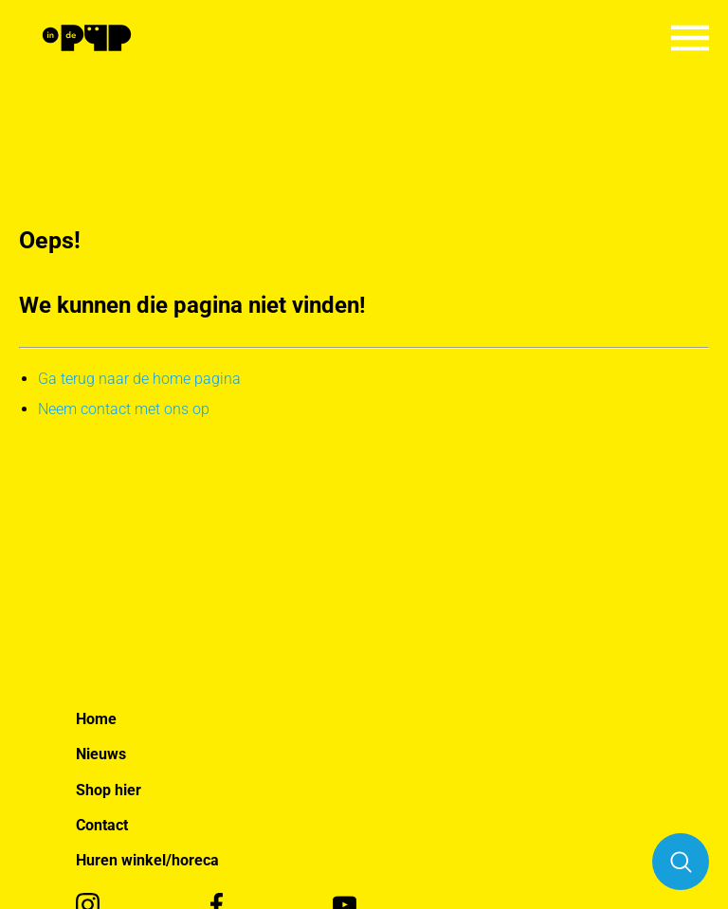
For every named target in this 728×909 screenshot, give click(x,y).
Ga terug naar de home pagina (139, 379)
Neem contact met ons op (123, 409)
